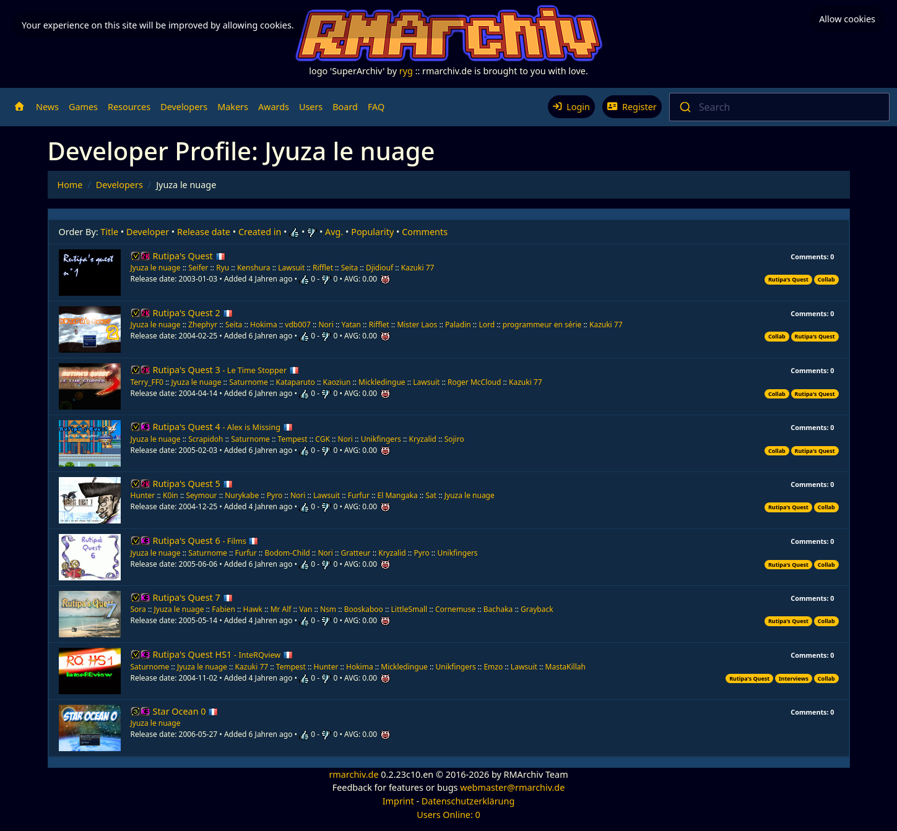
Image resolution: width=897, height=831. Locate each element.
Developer (147, 232)
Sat (430, 495)
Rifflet (323, 267)
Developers (183, 107)
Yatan (351, 324)
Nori (327, 324)
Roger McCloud (474, 382)
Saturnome (248, 382)
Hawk (252, 609)
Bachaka (498, 609)
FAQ (376, 107)
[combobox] (779, 107)
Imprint (398, 801)
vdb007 (297, 324)
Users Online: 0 (448, 814)
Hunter (143, 495)
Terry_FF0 (147, 382)
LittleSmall (409, 609)
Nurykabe (242, 495)
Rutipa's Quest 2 (193, 313)
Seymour (201, 495)
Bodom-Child (287, 553)
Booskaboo (364, 609)
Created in (259, 232)
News (47, 107)
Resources (129, 107)
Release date (203, 232)
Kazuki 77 (418, 267)
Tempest (294, 439)
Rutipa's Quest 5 (193, 483)
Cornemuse (456, 609)
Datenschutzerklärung (468, 801)
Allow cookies (847, 19)
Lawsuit (291, 267)
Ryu (222, 267)
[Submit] (684, 107)
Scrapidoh (206, 439)
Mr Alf (281, 609)
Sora (138, 609)
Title (109, 232)
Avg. (334, 232)
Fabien (223, 609)
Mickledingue (381, 382)
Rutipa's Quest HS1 (223, 654)
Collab (826, 279)
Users (311, 107)
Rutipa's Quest (189, 256)
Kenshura (254, 267)
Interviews (793, 678)
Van (305, 609)
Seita (349, 267)
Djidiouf (379, 267)
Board (345, 107)
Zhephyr (202, 324)
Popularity (372, 232)
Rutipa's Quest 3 (226, 370)
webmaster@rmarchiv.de (512, 787)
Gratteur (356, 553)
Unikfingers (381, 439)
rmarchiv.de (353, 774)
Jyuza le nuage (157, 267)
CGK (323, 439)
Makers (232, 107)
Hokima (263, 324)
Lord (487, 324)
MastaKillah (565, 666)
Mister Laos (417, 324)
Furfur (359, 495)
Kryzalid (422, 439)
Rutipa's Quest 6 (206, 540)
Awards (273, 107)
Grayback (537, 609)
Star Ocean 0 (186, 711)
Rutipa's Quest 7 (193, 597)
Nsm (328, 609)
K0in (170, 495)
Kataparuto (295, 382)
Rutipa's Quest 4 (223, 427)
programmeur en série (542, 324)
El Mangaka (398, 495)
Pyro (274, 495)
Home (70, 185)
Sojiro (454, 439)
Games (83, 107)
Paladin (458, 324)
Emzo (493, 666)
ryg (406, 71)
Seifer (198, 267)
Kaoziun (337, 382)
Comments (425, 232)
